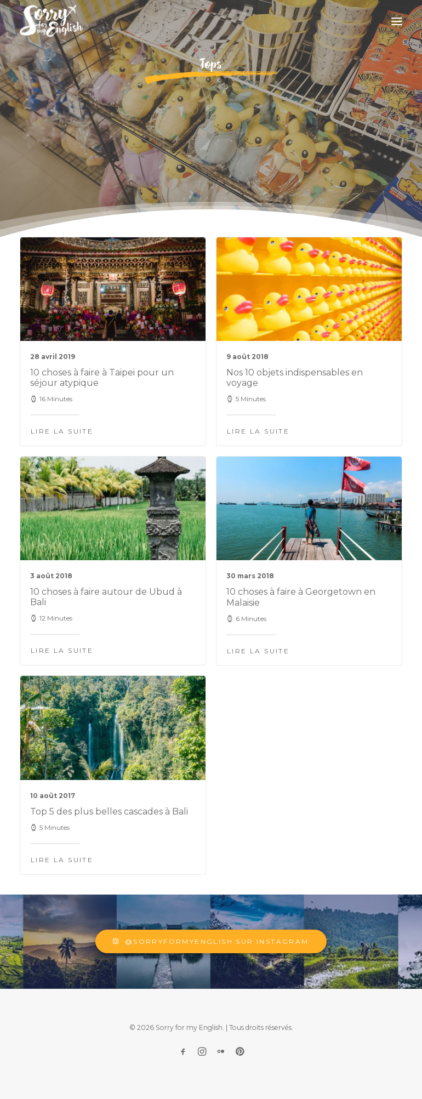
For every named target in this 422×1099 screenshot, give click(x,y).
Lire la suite (62, 431)
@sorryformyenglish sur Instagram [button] (211, 941)
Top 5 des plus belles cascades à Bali (109, 863)
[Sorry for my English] (51, 21)
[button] (397, 21)
